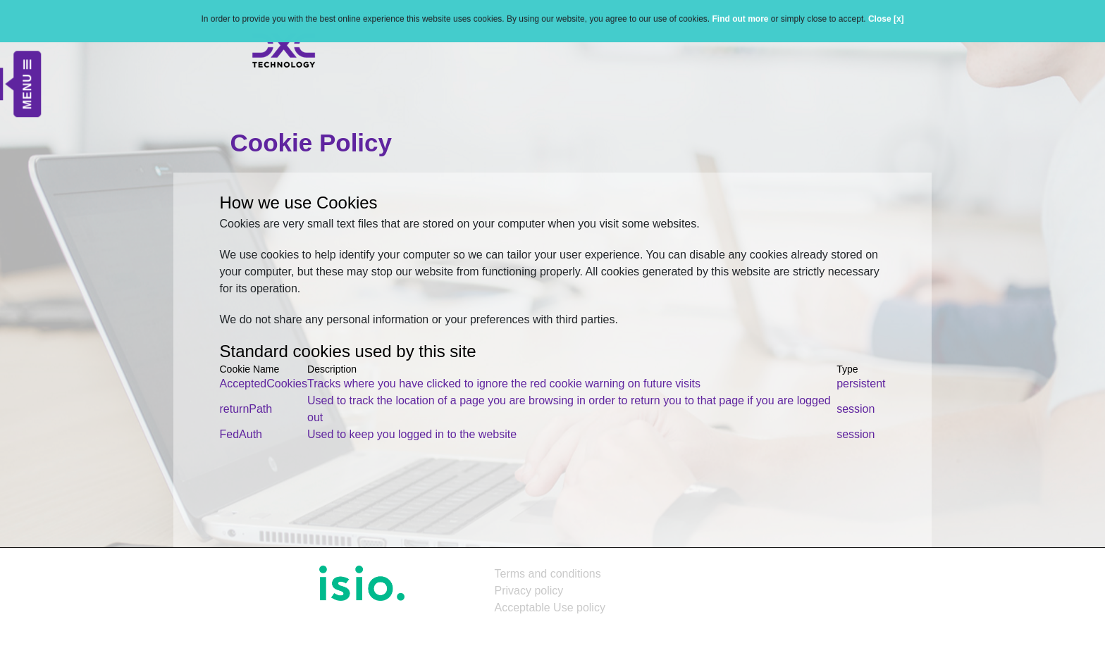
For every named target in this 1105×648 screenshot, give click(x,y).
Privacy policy (529, 591)
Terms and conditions (548, 574)
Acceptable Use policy (550, 607)
